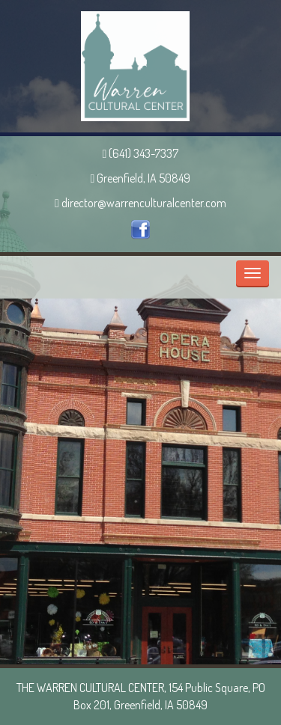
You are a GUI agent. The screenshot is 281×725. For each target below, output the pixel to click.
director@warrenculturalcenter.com (140, 202)
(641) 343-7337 (141, 153)
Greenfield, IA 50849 (141, 178)
